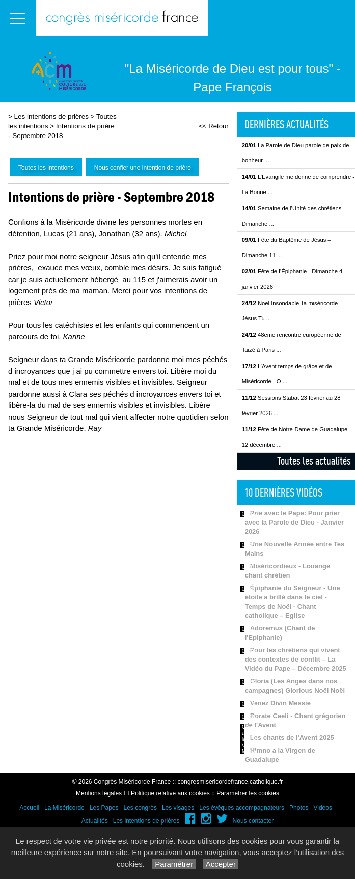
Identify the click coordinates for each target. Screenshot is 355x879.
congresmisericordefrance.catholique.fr (230, 781)
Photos (298, 807)
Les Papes (104, 807)
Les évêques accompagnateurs (241, 807)
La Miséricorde (64, 807)
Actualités (94, 821)
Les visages (178, 807)
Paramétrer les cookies (247, 793)
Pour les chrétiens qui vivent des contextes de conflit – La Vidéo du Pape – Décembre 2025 (295, 659)
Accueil (29, 807)
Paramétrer (174, 864)
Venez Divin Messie (280, 703)
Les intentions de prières (51, 116)
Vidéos (322, 807)
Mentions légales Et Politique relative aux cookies (143, 793)
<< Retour (214, 126)
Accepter (221, 864)
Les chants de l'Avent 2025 (292, 737)
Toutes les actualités (314, 461)
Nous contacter (253, 821)
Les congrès (140, 807)
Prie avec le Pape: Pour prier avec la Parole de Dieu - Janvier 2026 (294, 522)
